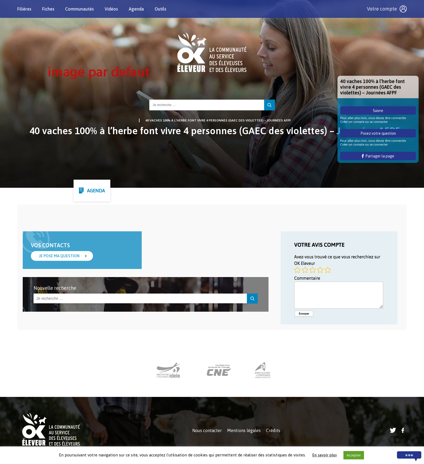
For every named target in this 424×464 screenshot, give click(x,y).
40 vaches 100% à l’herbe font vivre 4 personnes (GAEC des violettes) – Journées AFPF (218, 120)
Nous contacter (207, 430)
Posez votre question (378, 133)
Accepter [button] (354, 455)
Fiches (48, 8)
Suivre (378, 110)
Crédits (273, 430)
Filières (24, 8)
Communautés (79, 8)
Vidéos (111, 8)
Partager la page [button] (378, 156)
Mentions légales (244, 430)
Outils (160, 8)
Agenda (136, 8)
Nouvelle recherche (55, 288)
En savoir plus (324, 455)
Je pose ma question (59, 256)
